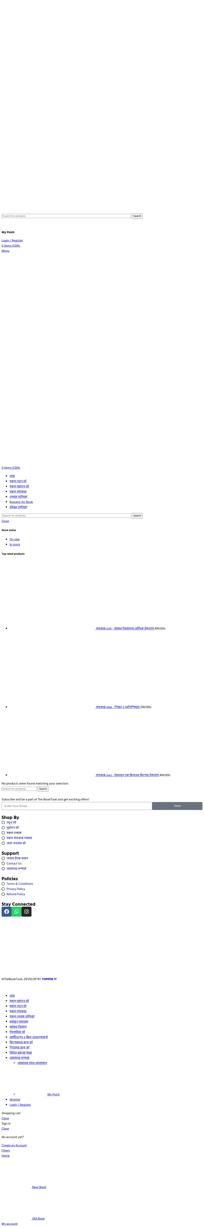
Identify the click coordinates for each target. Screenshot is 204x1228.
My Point (39, 1094)
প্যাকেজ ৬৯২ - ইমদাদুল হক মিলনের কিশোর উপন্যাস (128, 775)
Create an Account (14, 1145)
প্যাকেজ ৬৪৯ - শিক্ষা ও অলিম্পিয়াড (118, 707)
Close (5, 521)
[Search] (66, 216)
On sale (15, 539)
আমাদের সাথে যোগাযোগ (32, 1063)
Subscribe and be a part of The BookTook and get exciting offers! (45, 799)
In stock (15, 544)
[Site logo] (21, 210)
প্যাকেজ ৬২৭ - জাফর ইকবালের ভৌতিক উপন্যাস (125, 628)
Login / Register (20, 1104)
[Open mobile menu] (5, 250)
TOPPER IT (50, 979)
